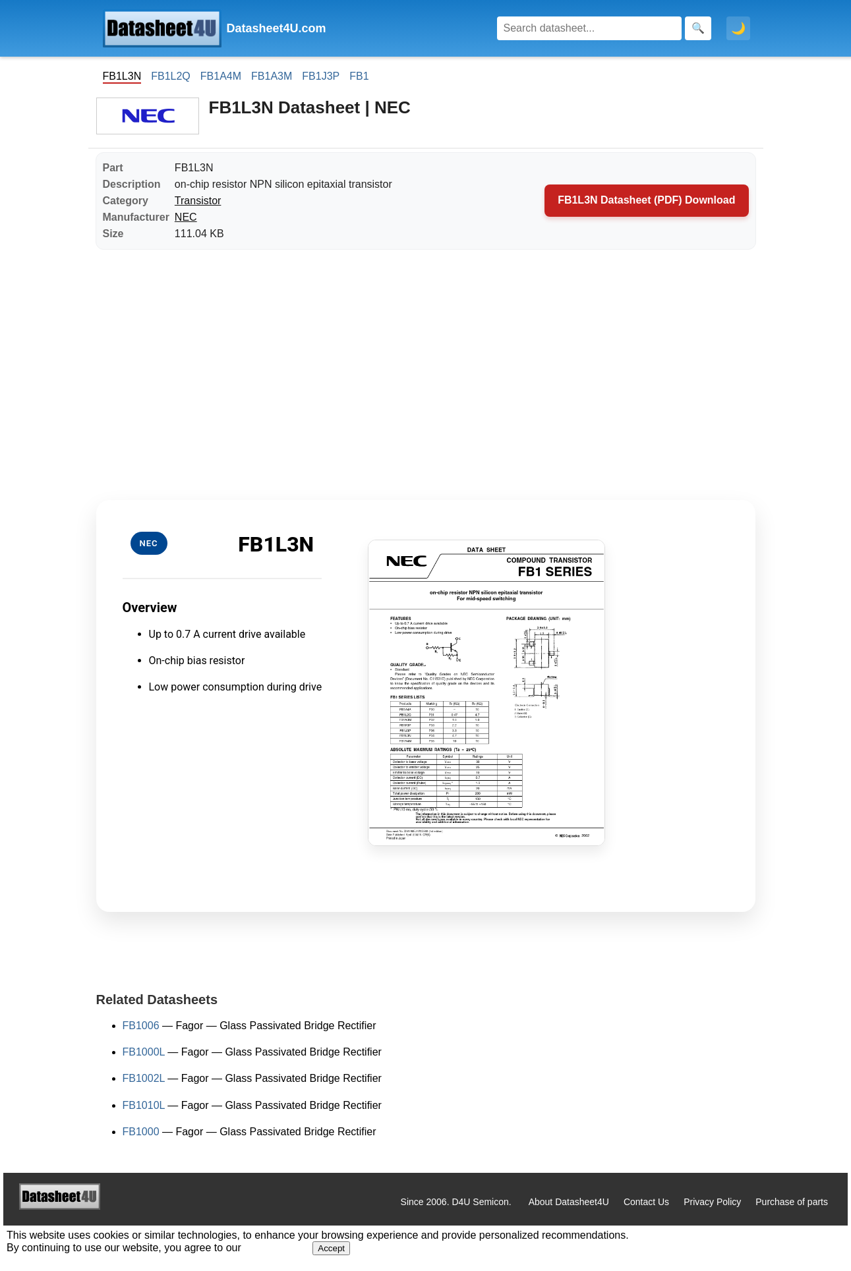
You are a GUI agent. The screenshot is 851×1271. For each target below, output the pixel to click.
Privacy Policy (712, 1202)
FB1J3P (320, 76)
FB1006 (141, 1025)
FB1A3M (271, 76)
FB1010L (144, 1105)
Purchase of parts (791, 1202)
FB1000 (141, 1131)
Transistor (198, 200)
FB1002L (144, 1078)
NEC (186, 217)
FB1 (358, 76)
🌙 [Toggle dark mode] (738, 28)
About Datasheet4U (569, 1202)
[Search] (589, 28)
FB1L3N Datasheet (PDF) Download (646, 200)
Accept (331, 1248)
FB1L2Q (171, 76)
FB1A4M (220, 76)
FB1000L (144, 1052)
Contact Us (646, 1202)
